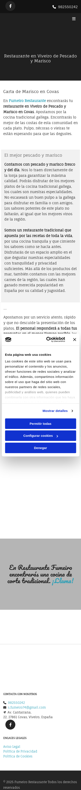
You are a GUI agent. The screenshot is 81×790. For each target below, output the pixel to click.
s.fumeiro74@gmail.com (27, 671)
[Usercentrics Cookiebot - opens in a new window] (48, 339)
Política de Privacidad (20, 715)
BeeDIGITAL (69, 761)
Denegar (40, 448)
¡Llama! (63, 580)
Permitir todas (40, 423)
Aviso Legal (11, 710)
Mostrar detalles (55, 411)
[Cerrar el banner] (74, 339)
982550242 (68, 7)
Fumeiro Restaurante (27, 101)
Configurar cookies (40, 435)
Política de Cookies (17, 720)
